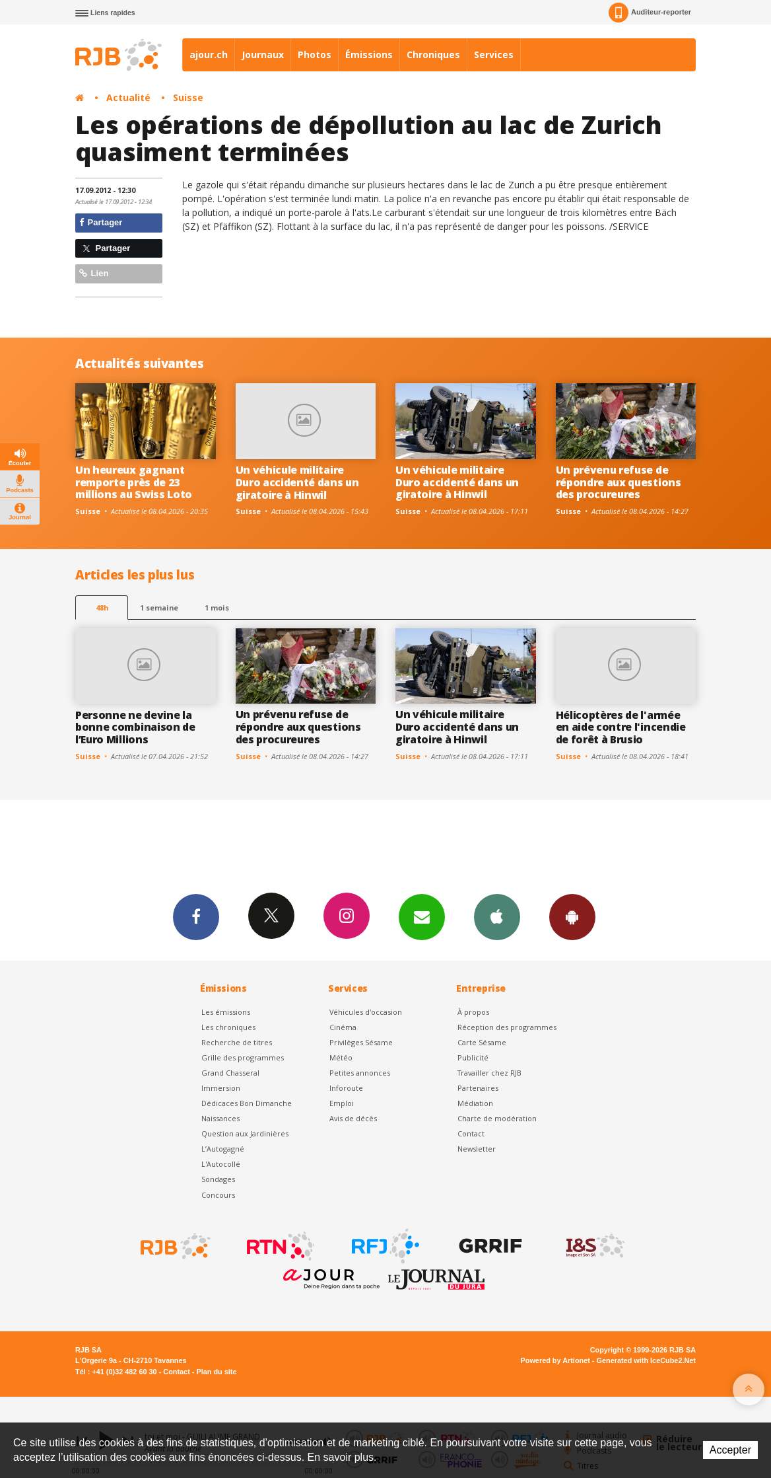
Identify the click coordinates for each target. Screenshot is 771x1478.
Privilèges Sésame (361, 1042)
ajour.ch (208, 54)
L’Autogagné (222, 1148)
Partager (100, 222)
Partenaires (477, 1088)
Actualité (128, 97)
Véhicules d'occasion (365, 1012)
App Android (572, 916)
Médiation (475, 1103)
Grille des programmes (242, 1057)
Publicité (472, 1057)
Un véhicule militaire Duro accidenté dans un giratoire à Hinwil (297, 482)
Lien (93, 273)
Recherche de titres (236, 1042)
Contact (471, 1133)
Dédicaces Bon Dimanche (246, 1103)
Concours (218, 1195)
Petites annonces (359, 1072)
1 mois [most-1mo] (217, 607)
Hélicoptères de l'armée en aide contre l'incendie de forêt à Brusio (621, 727)
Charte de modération (497, 1118)
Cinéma (342, 1027)
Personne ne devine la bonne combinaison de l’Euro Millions (135, 727)
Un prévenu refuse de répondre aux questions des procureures (618, 482)
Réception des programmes (506, 1027)
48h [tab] (102, 607)
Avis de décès (353, 1118)
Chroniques (433, 54)
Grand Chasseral (230, 1072)
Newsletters (422, 916)
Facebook (196, 916)
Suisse (188, 97)
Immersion (220, 1088)
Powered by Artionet (555, 1360)
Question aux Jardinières (244, 1133)
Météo (340, 1057)
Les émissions (225, 1012)
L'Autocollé (220, 1164)
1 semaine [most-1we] (159, 607)
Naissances (220, 1118)
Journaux (263, 54)
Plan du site (216, 1372)
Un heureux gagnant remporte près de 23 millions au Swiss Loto (133, 482)
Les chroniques (228, 1027)
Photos (314, 54)
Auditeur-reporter (650, 12)
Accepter (730, 1450)
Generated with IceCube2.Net (646, 1360)
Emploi (341, 1103)
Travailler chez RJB (489, 1072)
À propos (473, 1012)
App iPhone (497, 916)
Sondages (218, 1179)
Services (494, 54)
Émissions (369, 54)
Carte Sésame (481, 1042)
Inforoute (346, 1088)
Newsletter (476, 1148)
